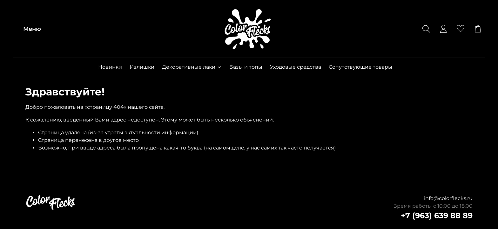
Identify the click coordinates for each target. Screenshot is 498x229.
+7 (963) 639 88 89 (437, 215)
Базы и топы (245, 67)
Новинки (110, 67)
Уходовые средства (295, 67)
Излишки (142, 67)
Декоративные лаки (191, 67)
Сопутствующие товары (360, 67)
